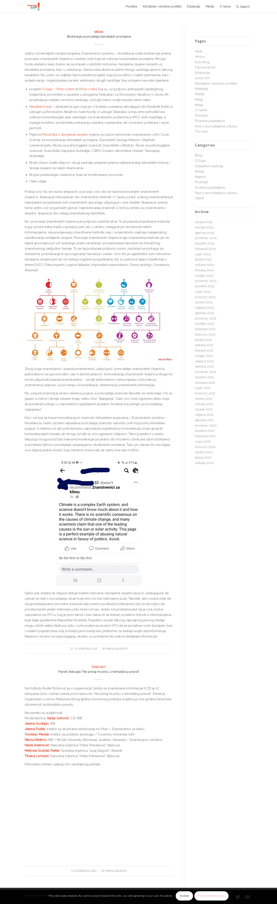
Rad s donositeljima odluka (216, 126)
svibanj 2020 (204, 463)
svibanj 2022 (204, 345)
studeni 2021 (204, 377)
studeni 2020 (204, 431)
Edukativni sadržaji (209, 166)
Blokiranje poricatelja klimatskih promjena (99, 37)
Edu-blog (202, 62)
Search (245, 6)
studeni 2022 (204, 324)
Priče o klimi (88, 89)
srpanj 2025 (203, 222)
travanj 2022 (204, 350)
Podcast (99, 667)
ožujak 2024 (204, 276)
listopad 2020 (205, 436)
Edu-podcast (205, 67)
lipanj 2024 (203, 259)
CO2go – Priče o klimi (58, 89)
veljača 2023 (204, 308)
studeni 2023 (204, 286)
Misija (199, 99)
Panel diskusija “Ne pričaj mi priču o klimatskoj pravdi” (99, 672)
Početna (201, 115)
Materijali (201, 89)
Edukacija (202, 73)
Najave (200, 177)
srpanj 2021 (203, 399)
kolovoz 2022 (205, 334)
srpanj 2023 (203, 302)
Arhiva (200, 57)
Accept (184, 895)
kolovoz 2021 (205, 393)
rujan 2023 (203, 292)
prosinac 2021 (205, 372)
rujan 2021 (202, 388)
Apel (198, 51)
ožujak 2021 (204, 409)
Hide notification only (211, 895)
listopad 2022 (205, 329)
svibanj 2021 (204, 404)
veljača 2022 (204, 361)
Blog (198, 155)
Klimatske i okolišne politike (216, 83)
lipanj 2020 (203, 457)
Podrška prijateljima (210, 121)
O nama (201, 110)
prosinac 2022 (205, 318)
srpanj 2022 (203, 340)
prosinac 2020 (206, 425)
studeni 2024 (204, 243)
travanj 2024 (204, 270)
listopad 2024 (205, 249)
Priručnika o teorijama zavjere (65, 134)
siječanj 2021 (204, 420)
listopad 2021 (205, 383)
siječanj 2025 (204, 233)
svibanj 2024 (204, 265)
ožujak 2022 (204, 356)
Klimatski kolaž (40, 107)
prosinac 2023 (205, 281)
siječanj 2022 (204, 366)
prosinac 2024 (206, 238)
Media (98, 32)
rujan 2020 (203, 441)
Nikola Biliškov (116, 648)
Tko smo (201, 131)
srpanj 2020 (204, 452)
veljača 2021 (204, 415)
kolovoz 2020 (205, 447)
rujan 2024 (203, 254)
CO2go (200, 161)
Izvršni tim (202, 78)
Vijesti (199, 198)
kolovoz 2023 (205, 297)
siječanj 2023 (204, 313)
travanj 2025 (204, 227)
